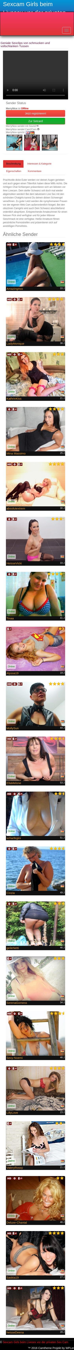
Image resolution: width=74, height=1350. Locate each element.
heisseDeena (15, 1332)
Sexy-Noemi (15, 1057)
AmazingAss (15, 288)
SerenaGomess (17, 1002)
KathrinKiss (14, 398)
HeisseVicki (14, 563)
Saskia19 (13, 1277)
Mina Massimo (16, 453)
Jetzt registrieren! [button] (35, 113)
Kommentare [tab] (34, 171)
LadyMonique (15, 343)
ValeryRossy (15, 1167)
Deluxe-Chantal (17, 1222)
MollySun (13, 728)
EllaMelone (14, 783)
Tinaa (10, 618)
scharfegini (14, 838)
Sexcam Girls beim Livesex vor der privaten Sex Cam (35, 1342)
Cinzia (11, 893)
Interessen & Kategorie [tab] (39, 163)
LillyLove (12, 1112)
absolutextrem (16, 508)
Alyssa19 (13, 673)
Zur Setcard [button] (35, 121)
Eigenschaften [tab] (13, 171)
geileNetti (13, 948)
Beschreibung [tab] (13, 163)
